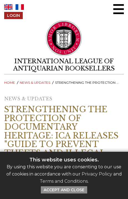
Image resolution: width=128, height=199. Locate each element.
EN (8, 7)
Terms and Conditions (64, 181)
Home (9, 82)
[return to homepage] (64, 65)
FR (20, 7)
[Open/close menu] (118, 9)
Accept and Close (64, 189)
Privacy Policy (97, 174)
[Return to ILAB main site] (64, 38)
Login (13, 15)
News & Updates (35, 82)
